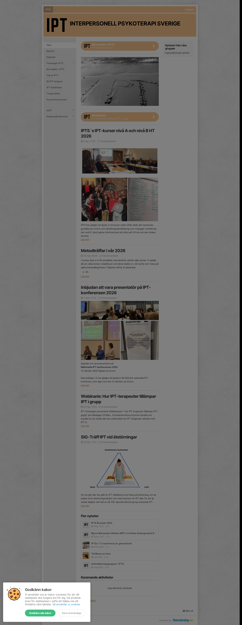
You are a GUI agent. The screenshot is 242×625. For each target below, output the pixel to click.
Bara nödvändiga (71, 613)
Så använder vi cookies (66, 604)
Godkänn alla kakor (40, 613)
